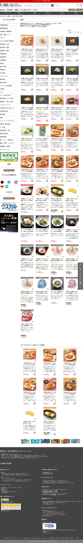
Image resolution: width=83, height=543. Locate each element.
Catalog (9, 193)
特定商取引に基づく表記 (48, 473)
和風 (21, 16)
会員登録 (71, 9)
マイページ (80, 265)
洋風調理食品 (51, 538)
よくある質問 (4, 492)
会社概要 (44, 531)
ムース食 (13, 16)
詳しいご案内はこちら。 (48, 504)
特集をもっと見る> (9, 170)
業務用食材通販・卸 (27, 538)
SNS (9, 176)
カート (80, 270)
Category (9, 21)
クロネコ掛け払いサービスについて (9, 491)
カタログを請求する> (9, 198)
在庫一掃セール (45, 538)
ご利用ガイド (48, 13)
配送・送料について (5, 510)
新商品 (16, 10)
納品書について (4, 489)
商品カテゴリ (20, 13)
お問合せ (62, 13)
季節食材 (71, 538)
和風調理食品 (57, 538)
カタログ (76, 13)
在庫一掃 (2, 10)
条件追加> (57, 5)
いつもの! (80, 279)
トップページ (7, 13)
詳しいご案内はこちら (47, 515)
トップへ (80, 288)
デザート (35, 10)
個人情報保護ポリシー (47, 472)
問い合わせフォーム (47, 489)
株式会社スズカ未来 (47, 522)
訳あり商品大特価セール (36, 538)
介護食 (8, 16)
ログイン (79, 9)
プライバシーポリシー (47, 532)
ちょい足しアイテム (26, 10)
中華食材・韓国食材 (65, 538)
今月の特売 (9, 10)
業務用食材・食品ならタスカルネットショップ (13, 538)
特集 (34, 13)
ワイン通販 (76, 538)
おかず (17, 16)
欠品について (4, 490)
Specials (9, 165)
